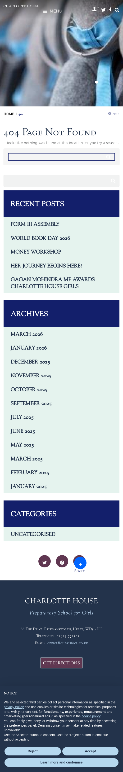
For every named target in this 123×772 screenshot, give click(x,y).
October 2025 (29, 389)
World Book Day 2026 (40, 238)
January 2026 (29, 348)
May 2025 (22, 445)
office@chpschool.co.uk (67, 643)
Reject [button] (33, 751)
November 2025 (31, 375)
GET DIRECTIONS (61, 662)
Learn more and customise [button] (61, 762)
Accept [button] (90, 751)
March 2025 (27, 459)
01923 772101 (68, 636)
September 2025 (31, 403)
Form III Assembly (35, 224)
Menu (52, 11)
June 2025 (23, 431)
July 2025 (22, 417)
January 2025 (29, 486)
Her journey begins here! (46, 266)
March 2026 (27, 334)
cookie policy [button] (91, 716)
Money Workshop (36, 252)
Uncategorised (33, 534)
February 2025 (30, 472)
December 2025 (30, 362)
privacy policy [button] (14, 707)
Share (113, 114)
